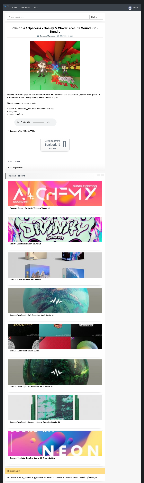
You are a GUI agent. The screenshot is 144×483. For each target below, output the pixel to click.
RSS (46, 8)
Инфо (24, 8)
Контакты (35, 8)
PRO (11, 7)
